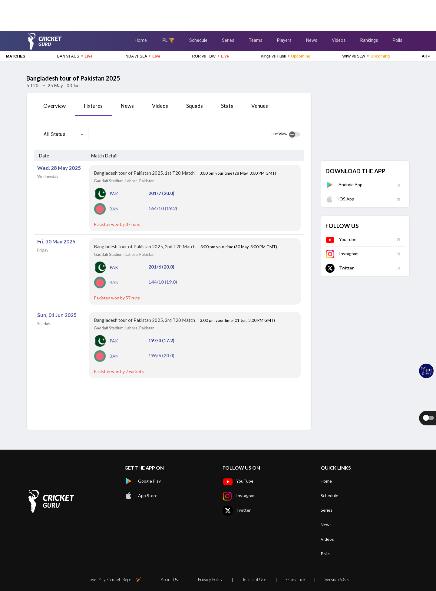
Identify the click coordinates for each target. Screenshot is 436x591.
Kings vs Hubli (285, 56)
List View (279, 133)
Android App (343, 184)
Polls (397, 40)
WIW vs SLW (366, 56)
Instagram (341, 253)
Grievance (295, 579)
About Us (169, 579)
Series (228, 40)
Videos (339, 40)
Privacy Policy (210, 579)
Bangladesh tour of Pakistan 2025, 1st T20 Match (145, 173)
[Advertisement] (218, 13)
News (311, 40)
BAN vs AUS (75, 56)
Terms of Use (254, 579)
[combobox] (64, 134)
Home (141, 40)
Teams (256, 40)
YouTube (340, 239)
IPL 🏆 (168, 40)
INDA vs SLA (142, 56)
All (426, 56)
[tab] (54, 108)
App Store (140, 495)
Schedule (198, 40)
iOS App (339, 198)
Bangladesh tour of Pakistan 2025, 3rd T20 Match (145, 320)
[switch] (294, 134)
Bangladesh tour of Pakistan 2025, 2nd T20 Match (145, 246)
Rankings (369, 40)
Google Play (142, 481)
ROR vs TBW (210, 56)
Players (284, 40)
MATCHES (15, 56)
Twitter (339, 267)
